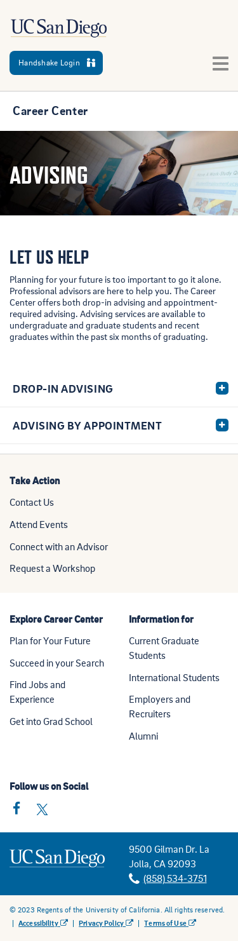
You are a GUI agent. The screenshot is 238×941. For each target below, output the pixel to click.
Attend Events (39, 524)
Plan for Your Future (50, 640)
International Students (174, 677)
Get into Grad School (51, 721)
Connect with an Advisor (59, 546)
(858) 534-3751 (175, 878)
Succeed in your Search (57, 662)
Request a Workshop (52, 568)
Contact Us (32, 502)
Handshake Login (56, 62)
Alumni (143, 735)
